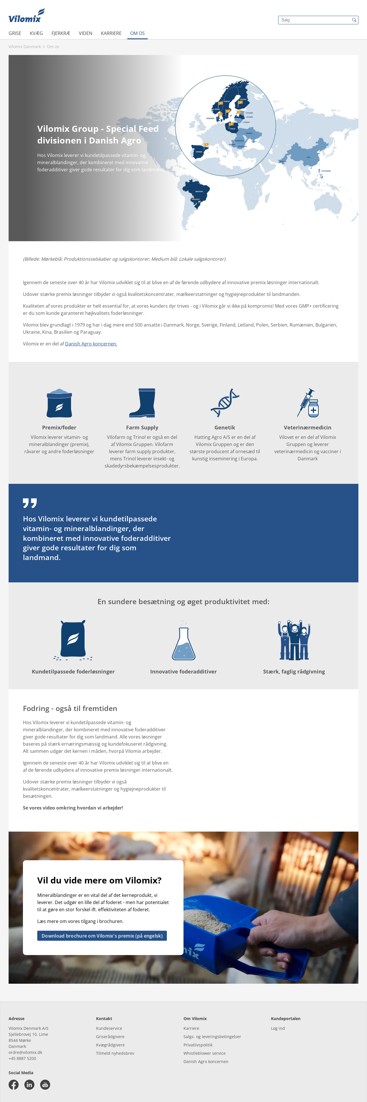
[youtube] (45, 1085)
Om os (137, 33)
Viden (85, 33)
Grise (15, 33)
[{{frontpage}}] (27, 15)
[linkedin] (29, 1085)
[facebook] (14, 1085)
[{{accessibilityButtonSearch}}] (354, 20)
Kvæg (36, 33)
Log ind (278, 1028)
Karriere (111, 33)
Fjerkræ (61, 33)
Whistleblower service (205, 1053)
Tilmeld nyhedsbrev (115, 1053)
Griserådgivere (110, 1036)
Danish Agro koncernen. (91, 344)
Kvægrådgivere (110, 1045)
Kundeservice (109, 1028)
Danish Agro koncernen (206, 1061)
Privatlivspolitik (198, 1045)
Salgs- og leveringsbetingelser (212, 1036)
